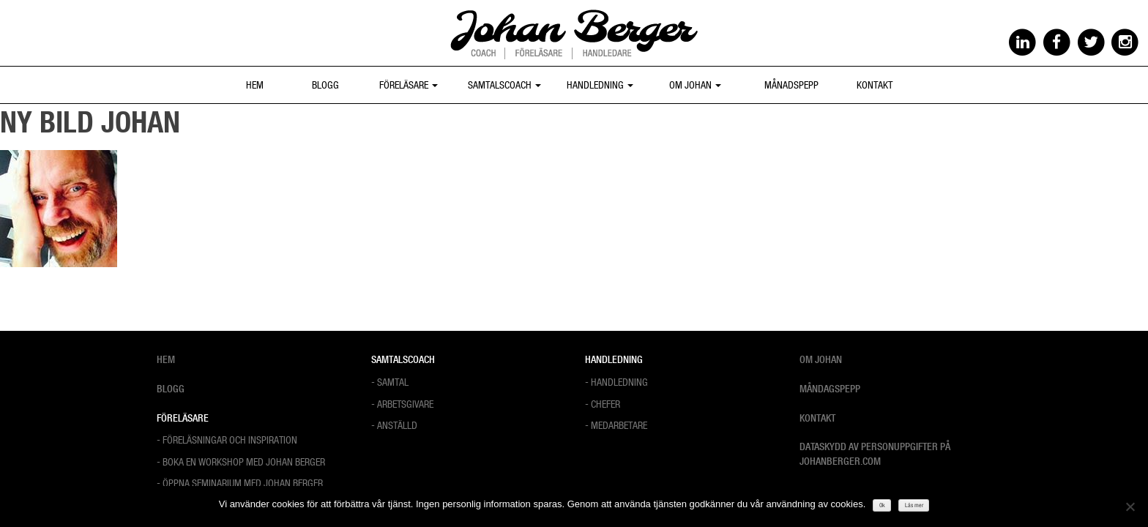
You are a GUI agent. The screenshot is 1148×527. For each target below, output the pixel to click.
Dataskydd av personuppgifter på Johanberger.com (875, 454)
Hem (255, 84)
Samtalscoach (504, 84)
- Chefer (602, 403)
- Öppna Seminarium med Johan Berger (240, 482)
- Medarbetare (616, 425)
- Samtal (390, 381)
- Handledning (616, 381)
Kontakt (874, 84)
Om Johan (695, 84)
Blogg (325, 84)
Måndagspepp (830, 388)
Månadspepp (791, 84)
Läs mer (914, 505)
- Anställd (394, 425)
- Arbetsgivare (402, 403)
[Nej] (1129, 506)
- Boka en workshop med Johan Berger (241, 461)
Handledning (600, 84)
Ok (882, 505)
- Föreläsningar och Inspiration (227, 439)
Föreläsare (408, 84)
